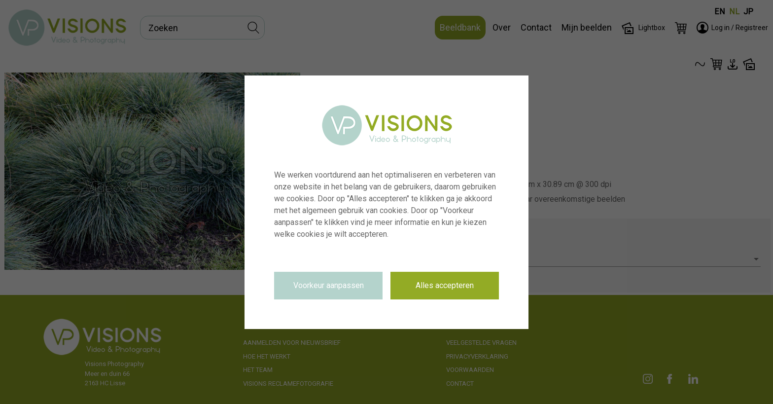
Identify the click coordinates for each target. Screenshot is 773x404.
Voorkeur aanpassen (328, 285)
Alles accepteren (445, 285)
